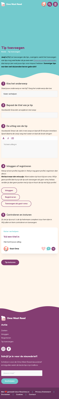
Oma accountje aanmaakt (44, 60)
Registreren (6, 338)
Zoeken (4, 330)
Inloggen (5, 334)
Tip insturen (10, 262)
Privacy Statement (44, 392)
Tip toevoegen (7, 341)
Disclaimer (8, 394)
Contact (32, 394)
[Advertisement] (29, 26)
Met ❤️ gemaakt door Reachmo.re (18, 392)
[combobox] (29, 94)
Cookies (22, 394)
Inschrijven (10, 381)
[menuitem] (3, 52)
